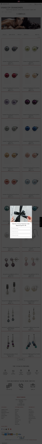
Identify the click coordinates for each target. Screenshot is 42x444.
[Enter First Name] (21, 228)
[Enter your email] (21, 235)
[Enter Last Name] (21, 231)
